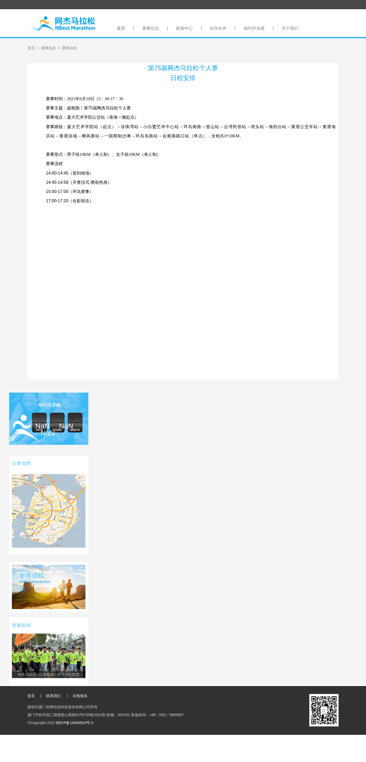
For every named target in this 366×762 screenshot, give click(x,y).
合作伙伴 (218, 28)
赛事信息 (150, 28)
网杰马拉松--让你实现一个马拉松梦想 (48, 674)
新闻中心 (184, 28)
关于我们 (290, 28)
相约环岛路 (254, 28)
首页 (121, 28)
